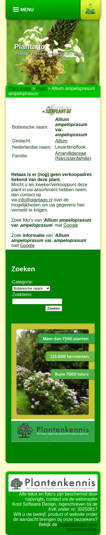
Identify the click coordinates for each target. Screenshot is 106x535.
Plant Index (19, 88)
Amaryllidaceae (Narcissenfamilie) (73, 156)
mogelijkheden (72, 524)
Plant (41, 88)
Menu (27, 9)
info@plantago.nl (35, 199)
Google (70, 225)
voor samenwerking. (82, 527)
